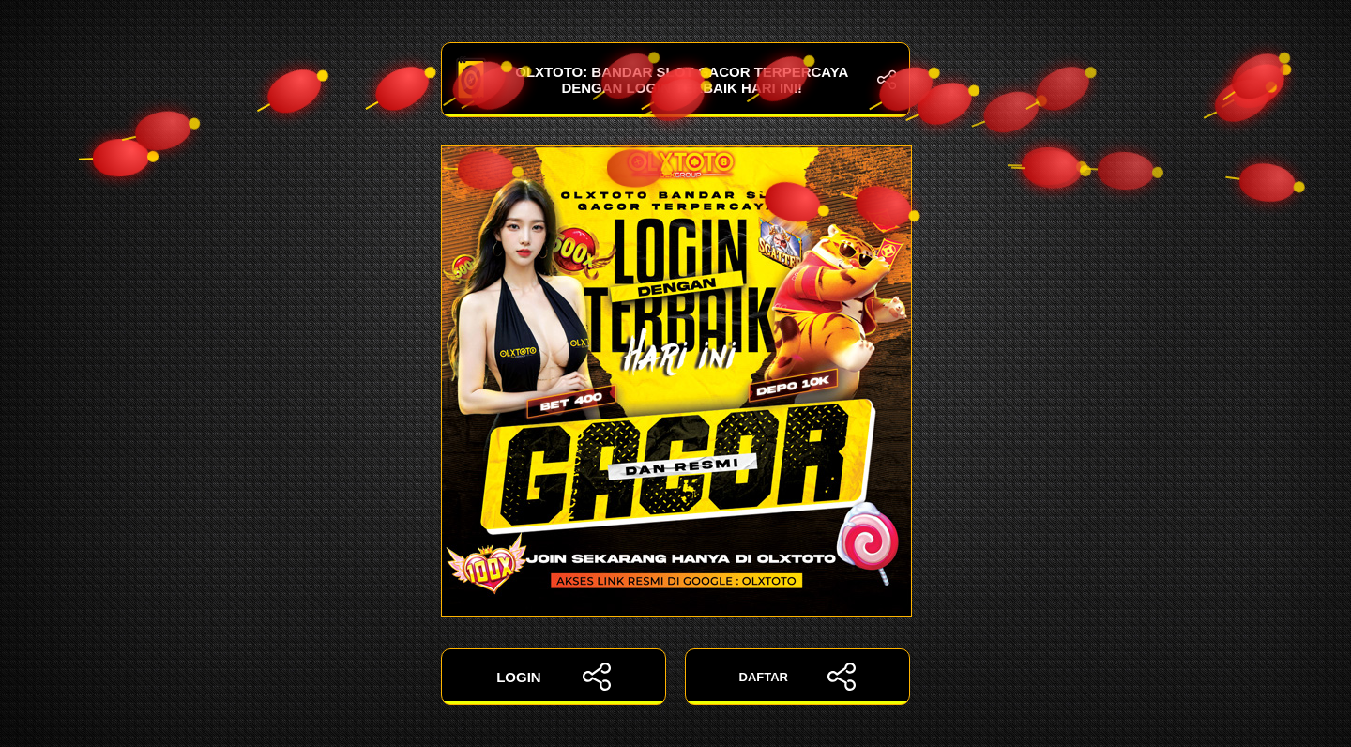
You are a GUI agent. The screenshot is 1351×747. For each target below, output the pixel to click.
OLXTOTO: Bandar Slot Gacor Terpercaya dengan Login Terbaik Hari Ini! (675, 79)
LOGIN (553, 677)
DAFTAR (798, 677)
